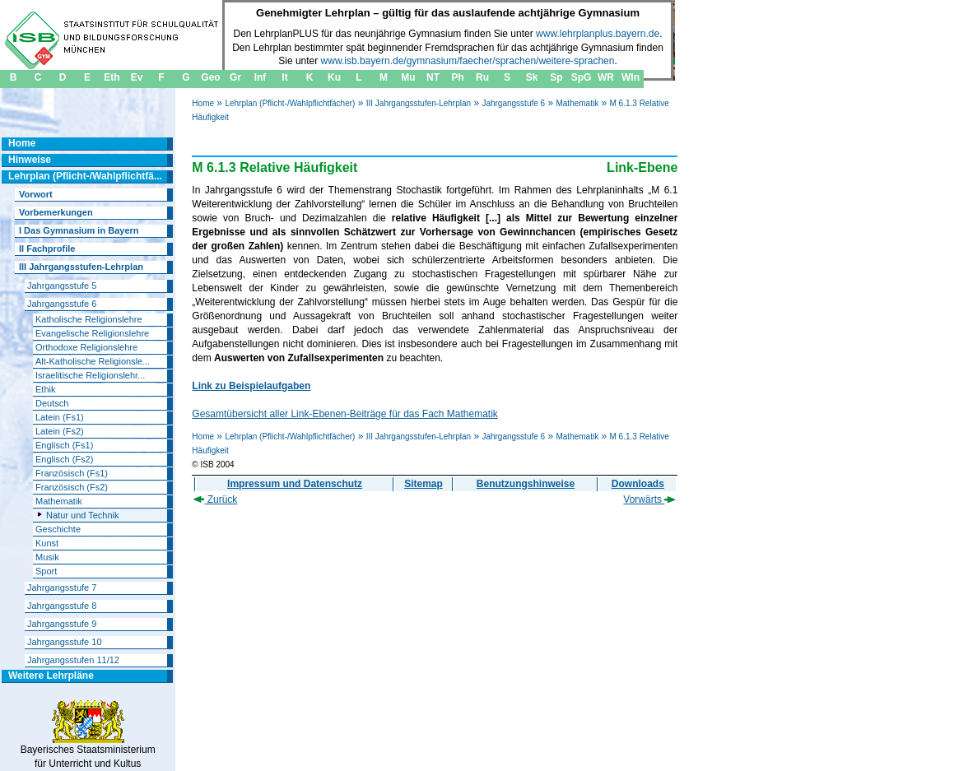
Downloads (638, 484)
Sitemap (423, 484)
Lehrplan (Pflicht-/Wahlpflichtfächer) (290, 103)
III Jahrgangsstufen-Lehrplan (418, 103)
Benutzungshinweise (526, 484)
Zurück (215, 499)
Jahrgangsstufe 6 (513, 103)
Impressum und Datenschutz (294, 484)
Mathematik (577, 103)
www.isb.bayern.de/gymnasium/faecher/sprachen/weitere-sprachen (468, 61)
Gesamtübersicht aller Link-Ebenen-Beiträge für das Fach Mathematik (345, 414)
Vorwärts (649, 499)
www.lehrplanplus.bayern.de (597, 33)
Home (203, 103)
